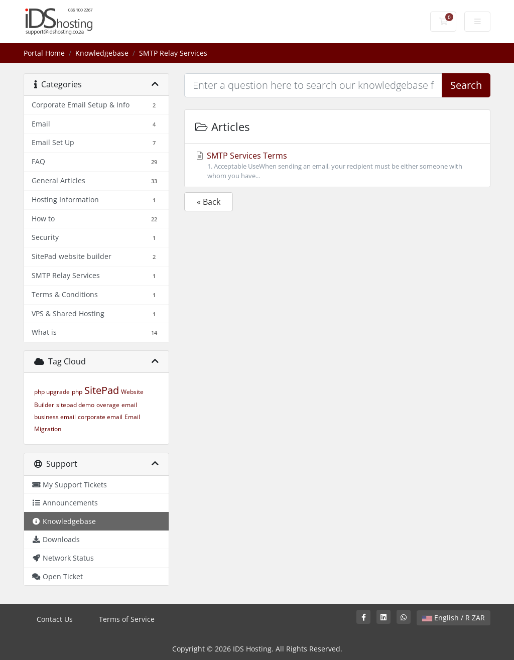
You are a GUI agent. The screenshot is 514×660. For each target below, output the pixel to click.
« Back (208, 201)
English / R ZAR (453, 617)
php (77, 391)
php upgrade (52, 391)
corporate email (100, 417)
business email (55, 417)
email (129, 405)
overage (107, 405)
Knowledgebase (101, 53)
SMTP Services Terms (337, 165)
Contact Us (55, 619)
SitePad (101, 390)
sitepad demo (75, 405)
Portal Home (44, 53)
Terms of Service (127, 619)
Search (466, 85)
